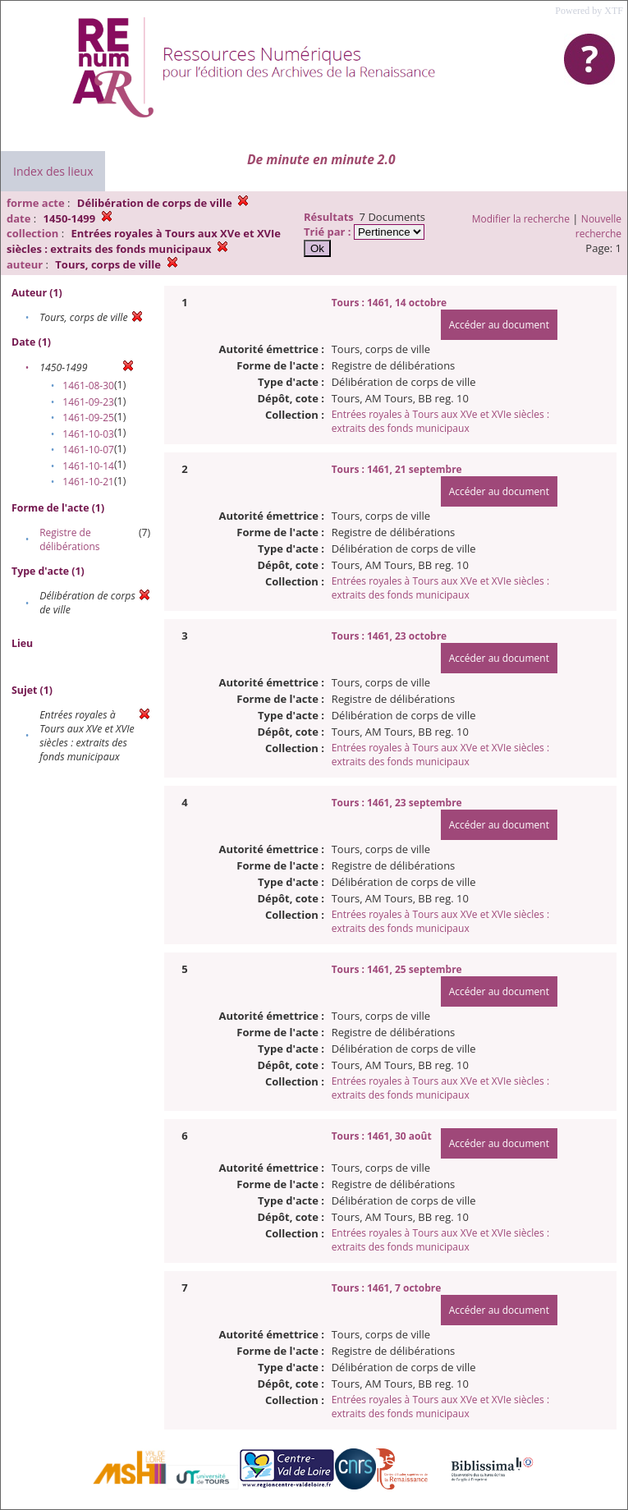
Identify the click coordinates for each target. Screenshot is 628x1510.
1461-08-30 (88, 385)
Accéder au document (499, 325)
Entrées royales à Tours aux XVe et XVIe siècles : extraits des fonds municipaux (440, 421)
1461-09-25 (88, 418)
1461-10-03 (88, 434)
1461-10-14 (88, 466)
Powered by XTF (589, 10)
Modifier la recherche (521, 219)
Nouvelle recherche (598, 226)
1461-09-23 (88, 402)
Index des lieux (53, 171)
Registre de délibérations (69, 539)
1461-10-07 (88, 450)
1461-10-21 (88, 482)
